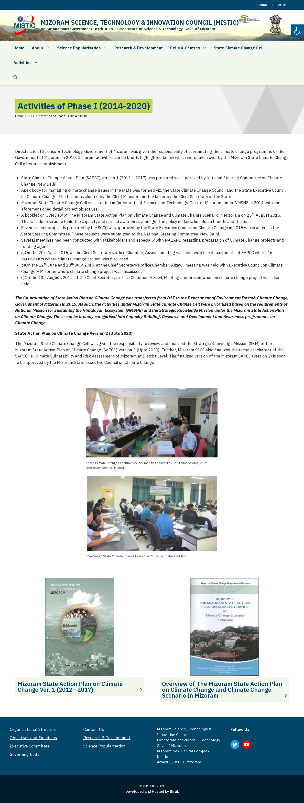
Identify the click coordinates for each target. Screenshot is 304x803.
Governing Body (24, 754)
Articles (283, 5)
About (43, 48)
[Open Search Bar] (15, 77)
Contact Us (265, 5)
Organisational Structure (33, 729)
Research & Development (138, 47)
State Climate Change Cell (239, 47)
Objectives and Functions (33, 737)
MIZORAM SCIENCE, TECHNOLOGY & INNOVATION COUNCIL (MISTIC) (140, 22)
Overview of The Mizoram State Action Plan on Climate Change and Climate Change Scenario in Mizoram (222, 689)
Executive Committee (30, 746)
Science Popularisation (84, 48)
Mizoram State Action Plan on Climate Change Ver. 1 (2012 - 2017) (70, 686)
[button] (297, 30)
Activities (27, 62)
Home (18, 47)
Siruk (174, 791)
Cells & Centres (190, 48)
